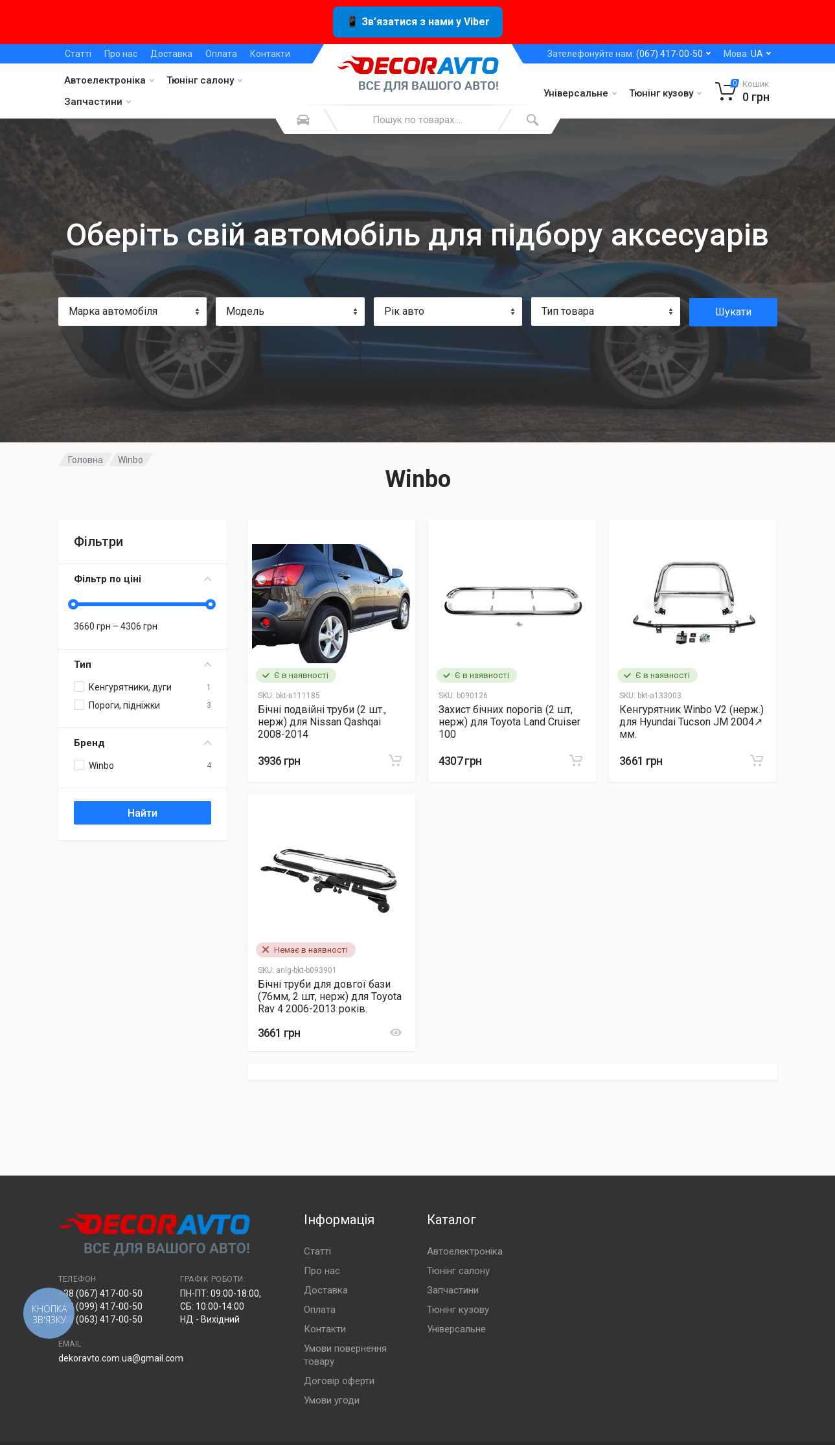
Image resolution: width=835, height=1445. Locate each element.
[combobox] (132, 311)
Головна (85, 460)
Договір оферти (339, 1381)
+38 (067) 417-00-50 (100, 1293)
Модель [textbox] (245, 311)
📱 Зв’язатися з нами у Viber (418, 22)
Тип (142, 664)
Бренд (142, 743)
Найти (142, 813)
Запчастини (97, 102)
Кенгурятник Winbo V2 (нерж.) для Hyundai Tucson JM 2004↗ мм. (691, 721)
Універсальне (580, 93)
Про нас (120, 53)
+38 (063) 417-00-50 (100, 1319)
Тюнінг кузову (665, 93)
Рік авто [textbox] (404, 311)
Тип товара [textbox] (568, 311)
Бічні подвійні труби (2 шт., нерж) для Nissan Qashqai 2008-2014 (322, 721)
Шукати (733, 312)
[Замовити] (395, 760)
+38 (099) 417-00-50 (100, 1306)
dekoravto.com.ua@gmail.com (120, 1358)
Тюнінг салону (204, 80)
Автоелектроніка (109, 80)
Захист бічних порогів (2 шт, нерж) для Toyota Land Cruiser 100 (509, 721)
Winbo (130, 460)
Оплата (221, 53)
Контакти (270, 53)
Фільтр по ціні (142, 579)
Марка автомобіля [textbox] (113, 311)
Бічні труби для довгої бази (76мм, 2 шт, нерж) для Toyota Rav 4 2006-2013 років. (330, 996)
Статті (78, 53)
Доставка (171, 53)
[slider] (74, 604)
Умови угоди (332, 1400)
